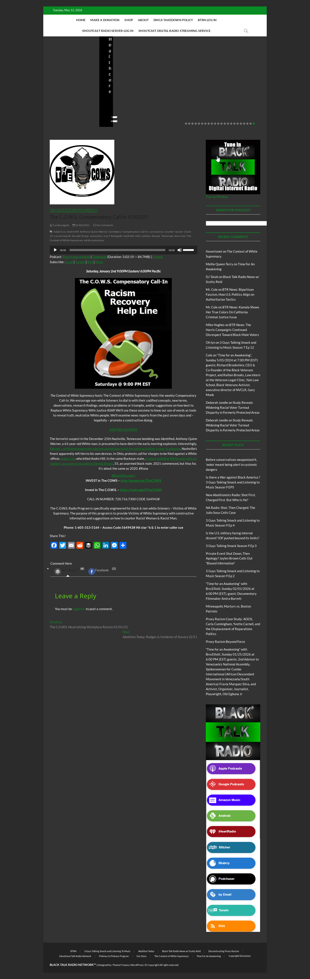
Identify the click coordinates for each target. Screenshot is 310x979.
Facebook (98, 571)
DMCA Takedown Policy (173, 20)
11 (218, 124)
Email (69, 262)
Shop (128, 20)
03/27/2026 (236, 108)
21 (251, 124)
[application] (123, 250)
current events (62, 236)
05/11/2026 (69, 108)
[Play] (55, 250)
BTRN (67, 78)
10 (215, 124)
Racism (156, 236)
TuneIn (80, 262)
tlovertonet (214, 251)
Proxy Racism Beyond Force (225, 641)
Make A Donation (104, 20)
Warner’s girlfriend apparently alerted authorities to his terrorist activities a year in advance (115, 449)
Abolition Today (146, 951)
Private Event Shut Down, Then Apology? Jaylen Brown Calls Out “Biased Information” (229, 558)
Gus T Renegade (113, 236)
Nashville (128, 236)
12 (221, 124)
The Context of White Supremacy (73, 209)
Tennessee (167, 236)
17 (238, 124)
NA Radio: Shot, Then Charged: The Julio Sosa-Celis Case (180, 97)
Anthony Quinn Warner (93, 231)
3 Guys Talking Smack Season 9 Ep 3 (231, 546)
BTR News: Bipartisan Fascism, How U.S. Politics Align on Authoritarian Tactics (230, 294)
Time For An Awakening (209, 956)
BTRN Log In (207, 20)
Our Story (141, 956)
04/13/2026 (180, 108)
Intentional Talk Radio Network (75, 956)
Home (81, 20)
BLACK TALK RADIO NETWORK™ (73, 965)
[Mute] (179, 250)
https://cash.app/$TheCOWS (141, 490)
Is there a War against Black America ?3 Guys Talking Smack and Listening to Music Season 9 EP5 (233, 482)
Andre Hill (73, 231)
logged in (79, 609)
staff (53, 108)
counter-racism (173, 231)
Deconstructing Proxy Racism (223, 951)
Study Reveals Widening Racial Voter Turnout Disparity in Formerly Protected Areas (233, 407)
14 (228, 124)
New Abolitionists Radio (184, 84)
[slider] (118, 250)
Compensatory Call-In (135, 231)
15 (231, 124)
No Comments (58, 114)
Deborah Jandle (217, 402)
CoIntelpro (114, 231)
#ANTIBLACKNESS (123, 429)
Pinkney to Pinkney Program (114, 956)
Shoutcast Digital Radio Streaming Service (174, 31)
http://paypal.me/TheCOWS (141, 480)
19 (244, 124)
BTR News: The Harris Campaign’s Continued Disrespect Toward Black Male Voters (232, 330)
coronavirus (156, 231)
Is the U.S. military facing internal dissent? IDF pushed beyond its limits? (238, 94)
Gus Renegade (59, 225)
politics (146, 236)
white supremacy (94, 240)
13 (225, 124)
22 (254, 124)
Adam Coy (60, 231)
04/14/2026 (125, 108)
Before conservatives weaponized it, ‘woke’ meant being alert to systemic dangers (69, 94)
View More (56, 121)
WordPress (65, 571)
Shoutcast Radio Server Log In (107, 31)
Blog (58, 78)
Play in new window (76, 257)
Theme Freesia (120, 965)
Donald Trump (80, 236)
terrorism (180, 236)
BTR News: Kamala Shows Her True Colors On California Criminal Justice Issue (232, 312)
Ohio (138, 236)
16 (234, 124)
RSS (90, 262)
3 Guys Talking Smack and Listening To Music (107, 951)
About (143, 20)
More (99, 262)
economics (96, 236)
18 (241, 124)
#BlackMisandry (123, 475)
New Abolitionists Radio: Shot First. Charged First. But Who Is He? (126, 94)
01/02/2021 (81, 225)
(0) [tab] (67, 572)
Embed (158, 257)
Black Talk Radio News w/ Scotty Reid (181, 951)
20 (247, 124)
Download (99, 257)
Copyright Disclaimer (240, 955)
